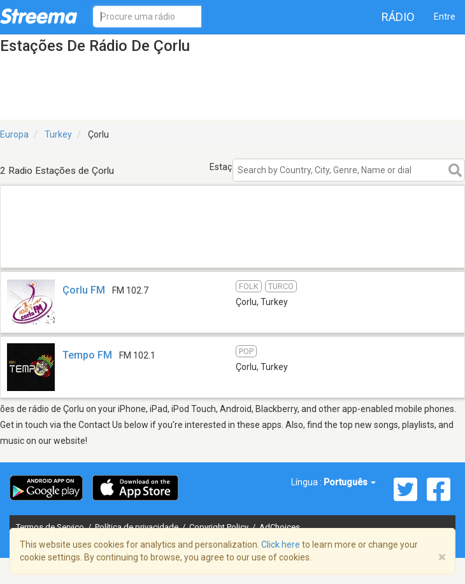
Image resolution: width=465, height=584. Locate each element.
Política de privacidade (137, 527)
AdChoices (279, 527)
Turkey (58, 134)
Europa (14, 134)
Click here (280, 544)
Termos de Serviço (51, 527)
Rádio (398, 17)
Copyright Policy (219, 527)
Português (350, 482)
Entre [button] (444, 16)
